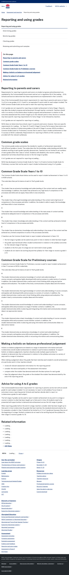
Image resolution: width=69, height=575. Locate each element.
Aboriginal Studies (6, 530)
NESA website (60, 6)
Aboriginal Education (8, 514)
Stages (39, 460)
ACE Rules (8, 446)
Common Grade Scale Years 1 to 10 (15, 65)
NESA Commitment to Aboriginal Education (14, 519)
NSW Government (6, 566)
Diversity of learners (8, 501)
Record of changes (42, 486)
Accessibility (12, 563)
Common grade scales (11, 61)
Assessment (5, 533)
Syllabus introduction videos (45, 473)
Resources (40, 471)
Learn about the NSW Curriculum (10, 462)
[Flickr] (34, 452)
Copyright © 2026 (6, 571)
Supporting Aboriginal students (10, 511)
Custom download (42, 492)
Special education (6, 508)
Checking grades (8, 41)
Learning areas (6, 471)
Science (3, 478)
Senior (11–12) (40, 467)
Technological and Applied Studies (11, 481)
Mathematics (5, 476)
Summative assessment (8, 541)
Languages (4, 492)
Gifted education (6, 503)
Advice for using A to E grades (14, 76)
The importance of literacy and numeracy (13, 465)
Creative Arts (5, 486)
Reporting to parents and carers (14, 58)
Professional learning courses (45, 484)
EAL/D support (5, 506)
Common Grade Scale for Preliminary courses (19, 69)
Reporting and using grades (9, 546)
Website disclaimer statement (45, 563)
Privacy (21, 453)
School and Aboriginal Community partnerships (14, 517)
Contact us (60, 563)
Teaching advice (41, 476)
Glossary (39, 481)
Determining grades (9, 31)
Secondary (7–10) (42, 465)
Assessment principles (7, 536)
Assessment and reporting (14, 12)
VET (2, 494)
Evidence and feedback (8, 544)
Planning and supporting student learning (13, 467)
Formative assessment (7, 538)
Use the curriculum (8, 460)
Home (3, 12)
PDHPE (3, 489)
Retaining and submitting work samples (16, 46)
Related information (10, 80)
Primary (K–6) (40, 462)
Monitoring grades (9, 36)
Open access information (27, 563)
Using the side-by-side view (44, 489)
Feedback (49, 6)
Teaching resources (42, 478)
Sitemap (3, 563)
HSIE (2, 484)
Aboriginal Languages (7, 527)
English (3, 473)
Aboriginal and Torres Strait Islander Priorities (14, 522)
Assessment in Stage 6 (8, 549)
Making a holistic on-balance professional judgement (21, 72)
